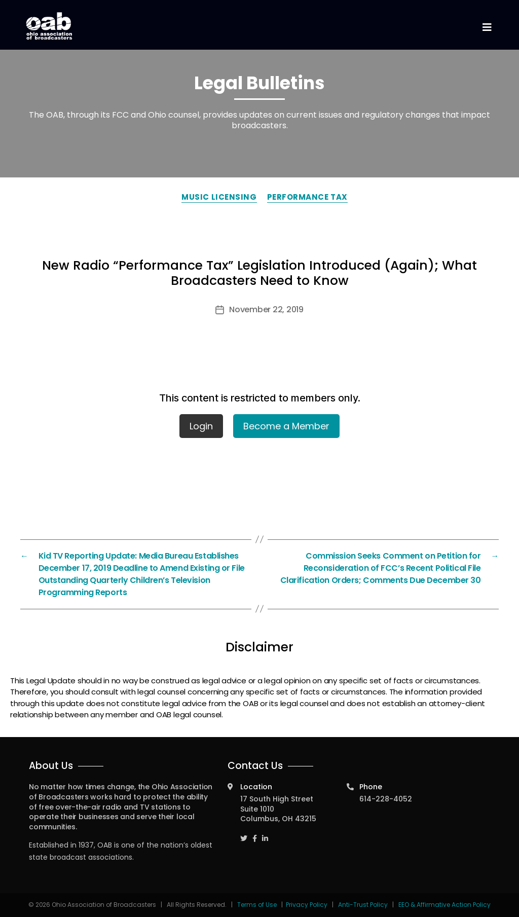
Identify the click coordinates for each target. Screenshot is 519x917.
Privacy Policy (306, 904)
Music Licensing (218, 197)
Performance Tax (307, 197)
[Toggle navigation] (486, 27)
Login (201, 426)
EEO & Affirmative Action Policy (444, 904)
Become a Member (286, 426)
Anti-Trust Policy (363, 904)
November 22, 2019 (266, 309)
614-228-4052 (385, 799)
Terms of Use (257, 904)
